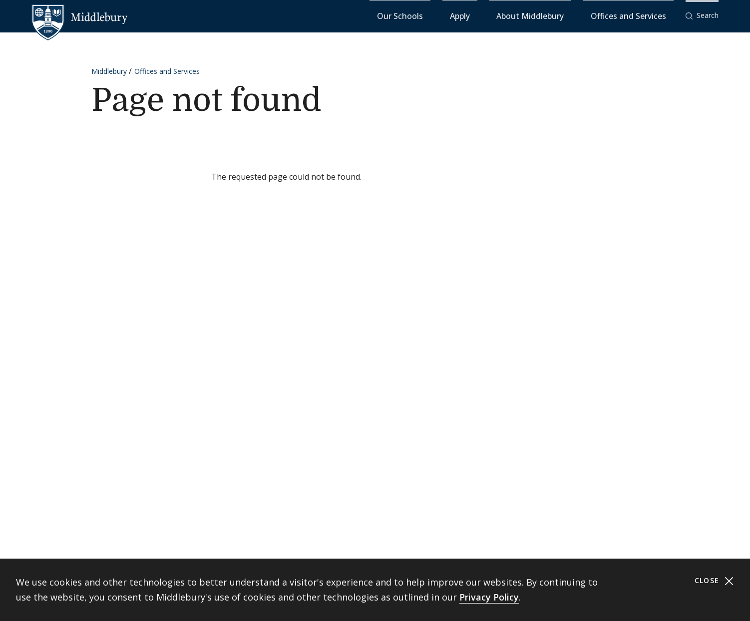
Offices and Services (641, 15)
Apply (518, 15)
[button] (702, 15)
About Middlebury (567, 15)
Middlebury (109, 70)
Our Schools (477, 15)
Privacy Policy (489, 597)
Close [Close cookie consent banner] (714, 581)
